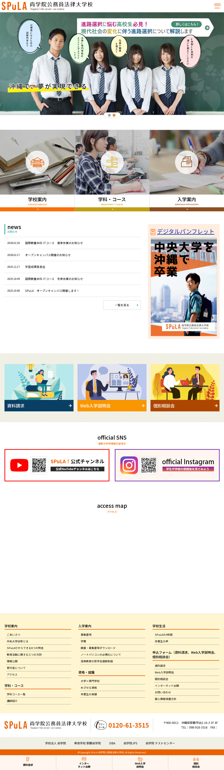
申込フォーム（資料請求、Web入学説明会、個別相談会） (184, 654)
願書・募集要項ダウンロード (98, 648)
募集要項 (86, 634)
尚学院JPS (130, 743)
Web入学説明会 (164, 672)
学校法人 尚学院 (55, 743)
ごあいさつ (13, 634)
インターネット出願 (167, 685)
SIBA (112, 743)
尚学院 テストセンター (160, 743)
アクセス (12, 674)
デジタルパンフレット (182, 239)
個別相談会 (161, 679)
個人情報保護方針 (165, 699)
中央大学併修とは (17, 641)
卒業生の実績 (89, 694)
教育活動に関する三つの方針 (24, 654)
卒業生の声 (161, 641)
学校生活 (158, 626)
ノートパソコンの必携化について (101, 654)
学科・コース (14, 685)
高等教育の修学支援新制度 (97, 661)
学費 (83, 641)
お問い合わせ (163, 692)
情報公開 (12, 661)
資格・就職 (86, 672)
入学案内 (84, 626)
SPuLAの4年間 (164, 634)
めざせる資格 (89, 687)
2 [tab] (114, 115)
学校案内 (10, 626)
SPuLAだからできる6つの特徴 (25, 648)
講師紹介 (12, 701)
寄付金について (16, 668)
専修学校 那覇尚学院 (87, 743)
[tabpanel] (112, 63)
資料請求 (160, 666)
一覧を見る (122, 312)
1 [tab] (110, 115)
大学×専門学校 (90, 681)
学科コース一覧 (16, 694)
